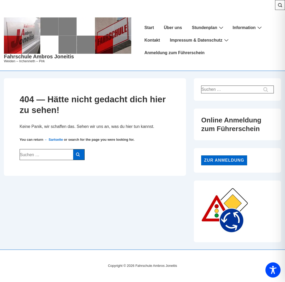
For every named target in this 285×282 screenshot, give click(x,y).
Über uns (173, 27)
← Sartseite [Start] (53, 140)
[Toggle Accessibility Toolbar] (273, 270)
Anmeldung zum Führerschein (174, 52)
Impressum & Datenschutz (200, 40)
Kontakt (152, 40)
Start (149, 27)
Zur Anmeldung (224, 160)
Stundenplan (208, 27)
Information (247, 27)
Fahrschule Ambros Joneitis (39, 56)
